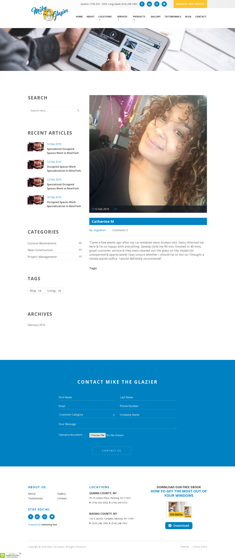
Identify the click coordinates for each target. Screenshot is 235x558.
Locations (105, 16)
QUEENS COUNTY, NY (103, 493)
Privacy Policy (200, 546)
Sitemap (184, 546)
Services (122, 16)
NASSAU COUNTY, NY (103, 513)
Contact (200, 16)
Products (139, 16)
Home (79, 16)
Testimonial (35, 498)
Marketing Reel (49, 524)
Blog (188, 16)
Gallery (156, 16)
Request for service (190, 3)
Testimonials (172, 16)
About (91, 16)
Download (178, 525)
